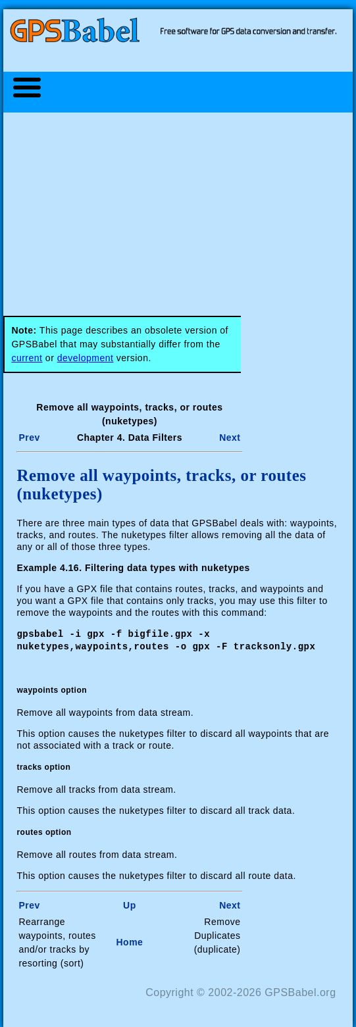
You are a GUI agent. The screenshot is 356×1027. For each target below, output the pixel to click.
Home (129, 941)
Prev (28, 437)
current (26, 358)
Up (129, 904)
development (85, 358)
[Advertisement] (184, 207)
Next (229, 437)
